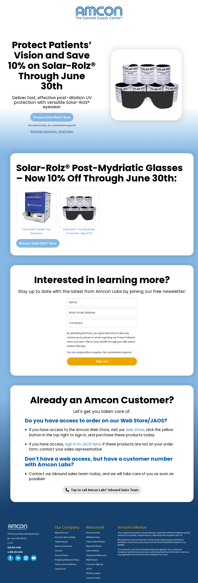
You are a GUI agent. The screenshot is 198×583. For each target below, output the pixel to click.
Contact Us (60, 568)
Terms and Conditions (66, 564)
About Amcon (61, 532)
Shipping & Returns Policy (67, 559)
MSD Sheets (92, 559)
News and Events (63, 546)
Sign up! (102, 361)
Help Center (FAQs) (95, 541)
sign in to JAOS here (83, 444)
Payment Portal (93, 546)
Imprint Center (93, 577)
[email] (102, 312)
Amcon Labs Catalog (65, 537)
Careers (58, 550)
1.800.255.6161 (15, 551)
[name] (102, 302)
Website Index (93, 537)
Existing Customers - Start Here (52, 131)
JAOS (89, 568)
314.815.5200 (14, 547)
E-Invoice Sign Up (94, 564)
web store (135, 429)
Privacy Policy (61, 555)
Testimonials (61, 541)
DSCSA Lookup (93, 573)
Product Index (93, 532)
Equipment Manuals (96, 555)
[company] (102, 323)
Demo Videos (92, 550)
